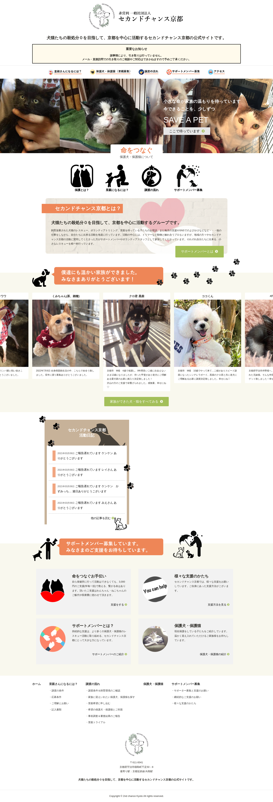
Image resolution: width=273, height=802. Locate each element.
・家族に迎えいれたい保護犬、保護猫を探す (110, 697)
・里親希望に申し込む (98, 703)
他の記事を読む (102, 518)
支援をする (119, 604)
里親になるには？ (117, 178)
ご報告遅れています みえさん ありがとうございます (87, 505)
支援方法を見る (218, 604)
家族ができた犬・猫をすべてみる (136, 401)
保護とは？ (82, 178)
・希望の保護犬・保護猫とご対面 (104, 709)
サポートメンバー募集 (188, 178)
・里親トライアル (95, 722)
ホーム (36, 684)
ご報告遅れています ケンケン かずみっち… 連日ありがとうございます (88, 489)
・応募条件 (55, 697)
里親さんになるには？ (63, 684)
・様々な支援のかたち (184, 703)
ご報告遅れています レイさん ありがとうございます (87, 472)
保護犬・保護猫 (153, 684)
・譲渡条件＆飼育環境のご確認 (103, 690)
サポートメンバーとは (199, 251)
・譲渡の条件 (56, 690)
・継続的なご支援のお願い (186, 697)
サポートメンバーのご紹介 (109, 654)
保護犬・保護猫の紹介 (214, 654)
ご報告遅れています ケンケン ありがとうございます (87, 455)
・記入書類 (55, 709)
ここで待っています (187, 131)
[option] (136, 342)
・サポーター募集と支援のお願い (190, 690)
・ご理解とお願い (59, 703)
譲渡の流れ (151, 178)
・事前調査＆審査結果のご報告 (103, 716)
